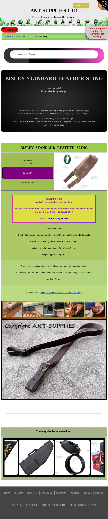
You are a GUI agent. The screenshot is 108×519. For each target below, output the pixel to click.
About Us (18, 493)
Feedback (74, 493)
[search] (53, 54)
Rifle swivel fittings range (53, 91)
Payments (61, 493)
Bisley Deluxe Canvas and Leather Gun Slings (61, 293)
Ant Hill (6, 36)
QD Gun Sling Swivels (57, 218)
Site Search (47, 493)
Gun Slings (16, 36)
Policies (99, 493)
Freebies (87, 493)
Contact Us (32, 493)
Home (7, 493)
